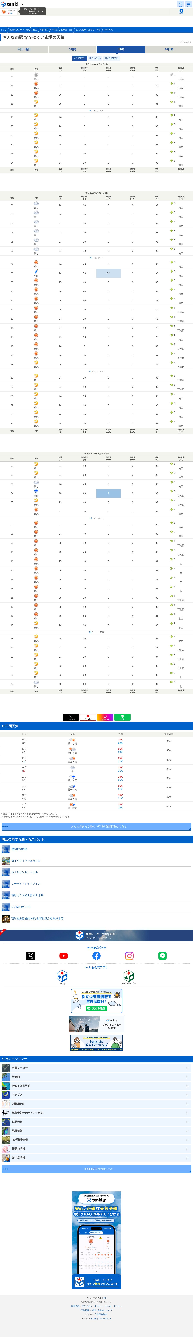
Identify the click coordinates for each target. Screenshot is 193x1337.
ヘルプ (109, 1310)
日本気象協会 (101, 1314)
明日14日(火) (95, 58)
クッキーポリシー (113, 1306)
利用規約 (75, 1306)
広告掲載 (85, 1310)
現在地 (181, 13)
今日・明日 (24, 49)
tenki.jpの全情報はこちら (99, 1168)
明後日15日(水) (111, 58)
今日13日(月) (79, 58)
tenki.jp (12, 4)
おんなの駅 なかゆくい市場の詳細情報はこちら (99, 826)
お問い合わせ (97, 1310)
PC (105, 1298)
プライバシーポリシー (92, 1306)
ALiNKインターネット (100, 1318)
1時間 (120, 49)
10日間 (169, 49)
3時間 (72, 49)
